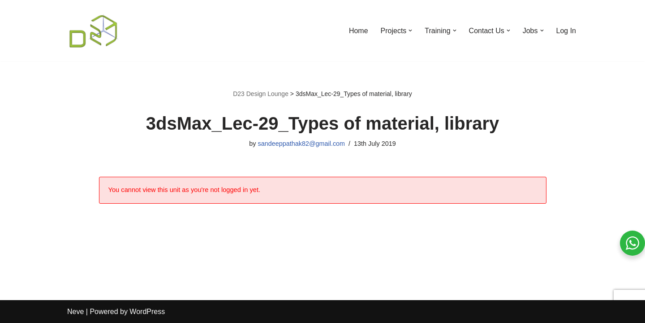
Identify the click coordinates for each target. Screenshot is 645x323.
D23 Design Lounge (260, 93)
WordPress (147, 311)
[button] (410, 30)
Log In (566, 31)
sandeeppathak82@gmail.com (301, 143)
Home (358, 31)
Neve (75, 311)
